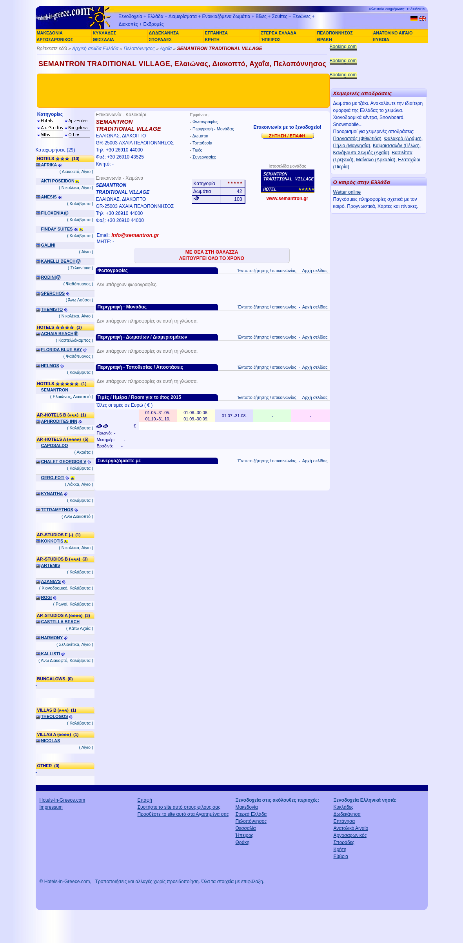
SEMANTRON (55, 390)
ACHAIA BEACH (57, 333)
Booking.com (343, 46)
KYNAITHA (52, 493)
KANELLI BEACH (58, 261)
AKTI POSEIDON (57, 181)
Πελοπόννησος (138, 48)
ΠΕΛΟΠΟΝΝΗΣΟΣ (335, 33)
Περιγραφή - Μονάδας (213, 128)
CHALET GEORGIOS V (64, 461)
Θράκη (243, 842)
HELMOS (50, 365)
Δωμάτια (200, 135)
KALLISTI (50, 653)
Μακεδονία (247, 807)
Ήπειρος (245, 835)
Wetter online (347, 192)
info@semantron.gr (135, 235)
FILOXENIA (52, 213)
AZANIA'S (51, 581)
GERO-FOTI (53, 477)
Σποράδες (344, 842)
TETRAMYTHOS (57, 509)
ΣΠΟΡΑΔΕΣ (160, 39)
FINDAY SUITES (57, 229)
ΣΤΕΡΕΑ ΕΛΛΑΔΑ (278, 33)
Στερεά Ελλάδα (251, 814)
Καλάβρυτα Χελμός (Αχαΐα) (361, 152)
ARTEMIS (50, 565)
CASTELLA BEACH (60, 621)
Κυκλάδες (344, 807)
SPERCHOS (53, 293)
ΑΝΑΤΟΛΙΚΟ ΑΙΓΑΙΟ (393, 33)
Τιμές (197, 150)
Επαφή (145, 800)
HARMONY (52, 637)
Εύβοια (341, 856)
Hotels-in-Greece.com (62, 800)
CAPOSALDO (54, 445)
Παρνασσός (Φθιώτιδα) (357, 138)
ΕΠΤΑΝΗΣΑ (216, 33)
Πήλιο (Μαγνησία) (351, 145)
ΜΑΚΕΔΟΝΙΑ (50, 33)
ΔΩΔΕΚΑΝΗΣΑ (164, 33)
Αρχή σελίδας (315, 270)
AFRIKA (49, 164)
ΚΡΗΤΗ (212, 39)
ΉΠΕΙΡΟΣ (271, 39)
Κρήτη (340, 849)
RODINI (48, 277)
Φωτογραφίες (205, 121)
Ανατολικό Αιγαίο (351, 828)
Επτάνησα (344, 821)
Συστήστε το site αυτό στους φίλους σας (179, 807)
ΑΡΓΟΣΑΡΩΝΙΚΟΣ (55, 39)
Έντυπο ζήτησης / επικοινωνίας (267, 270)
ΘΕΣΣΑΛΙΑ (103, 39)
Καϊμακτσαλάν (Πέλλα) (396, 145)
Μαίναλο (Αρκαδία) (375, 159)
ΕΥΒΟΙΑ (381, 39)
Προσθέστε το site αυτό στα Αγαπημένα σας (183, 814)
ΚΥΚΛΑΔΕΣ (104, 33)
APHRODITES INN (59, 421)
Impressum (51, 807)
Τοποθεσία (202, 143)
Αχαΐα (166, 48)
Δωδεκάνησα (347, 814)
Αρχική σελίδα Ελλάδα (95, 48)
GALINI (48, 245)
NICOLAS (50, 740)
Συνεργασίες (204, 157)
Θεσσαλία (246, 828)
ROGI (46, 597)
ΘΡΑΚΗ (324, 39)
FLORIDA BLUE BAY (61, 349)
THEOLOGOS (54, 716)
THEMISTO (52, 309)
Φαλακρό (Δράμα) (402, 138)
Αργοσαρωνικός (350, 835)
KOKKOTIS (52, 541)
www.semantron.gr (287, 198)
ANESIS (49, 197)
